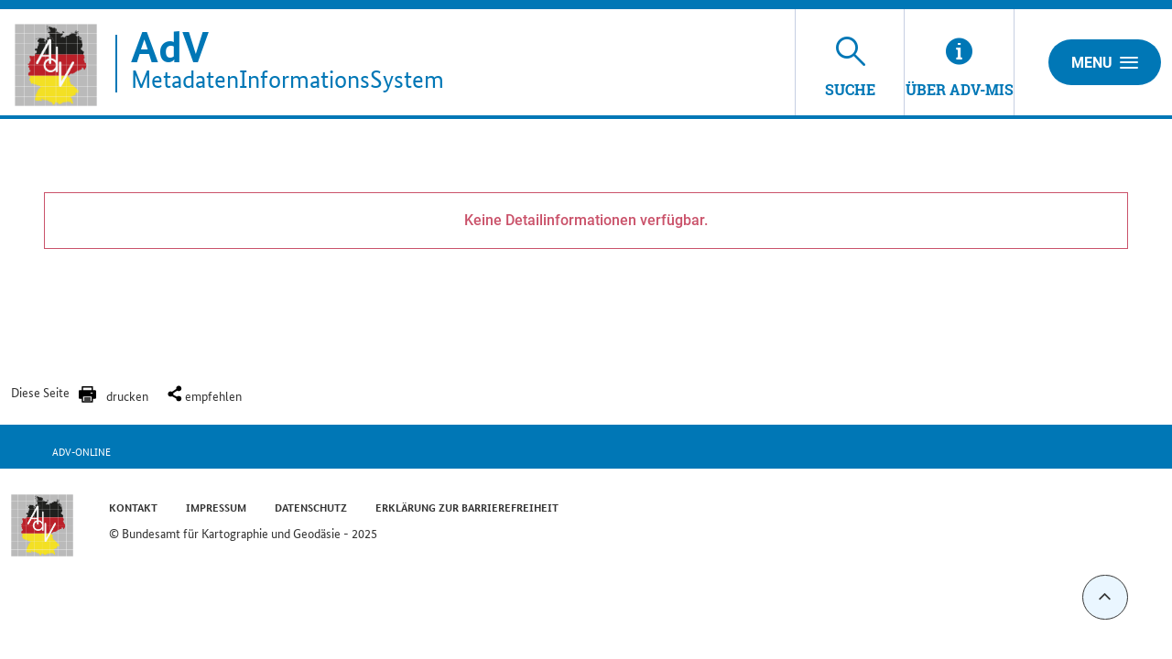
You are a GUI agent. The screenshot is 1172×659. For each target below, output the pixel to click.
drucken (127, 395)
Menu (1104, 62)
